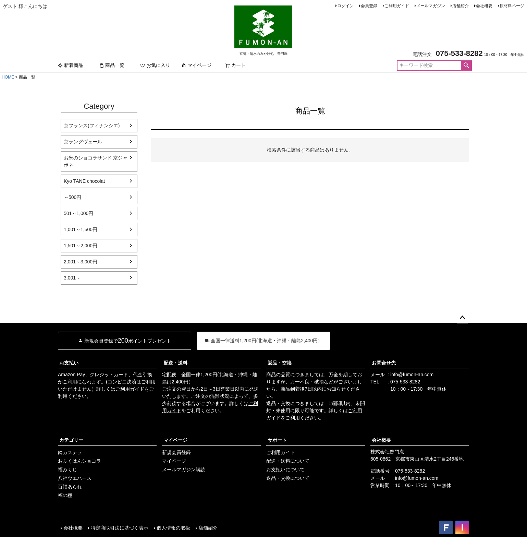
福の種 (65, 495)
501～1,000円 (78, 213)
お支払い (68, 363)
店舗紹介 (460, 5)
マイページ (196, 65)
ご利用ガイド (396, 5)
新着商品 (70, 65)
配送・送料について (287, 461)
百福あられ (70, 486)
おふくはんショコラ (79, 461)
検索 (466, 65)
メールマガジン (430, 5)
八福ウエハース (74, 478)
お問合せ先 (384, 363)
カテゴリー (71, 440)
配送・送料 (175, 363)
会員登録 (369, 5)
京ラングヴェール (83, 141)
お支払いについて (285, 469)
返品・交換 (280, 363)
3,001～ (72, 278)
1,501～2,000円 (80, 245)
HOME (8, 77)
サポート (277, 440)
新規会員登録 (176, 452)
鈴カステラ (70, 452)
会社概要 (484, 5)
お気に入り (155, 65)
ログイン (345, 5)
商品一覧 (111, 65)
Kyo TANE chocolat (84, 181)
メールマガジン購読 (183, 469)
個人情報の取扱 (173, 528)
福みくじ (67, 469)
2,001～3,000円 (80, 261)
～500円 (72, 197)
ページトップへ (462, 317)
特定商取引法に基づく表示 (119, 528)
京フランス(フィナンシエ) (92, 125)
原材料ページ (512, 5)
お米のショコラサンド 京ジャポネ (95, 161)
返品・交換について (287, 478)
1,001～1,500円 (80, 229)
